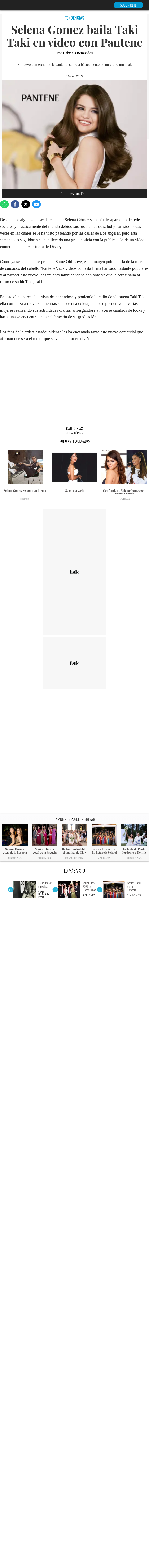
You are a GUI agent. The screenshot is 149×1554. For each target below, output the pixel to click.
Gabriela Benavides (78, 53)
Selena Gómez (74, 433)
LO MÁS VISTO (74, 870)
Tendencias (25, 498)
